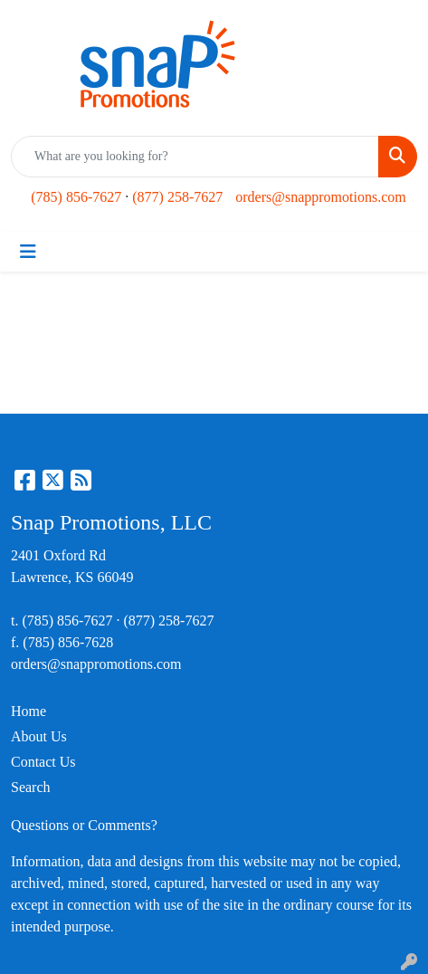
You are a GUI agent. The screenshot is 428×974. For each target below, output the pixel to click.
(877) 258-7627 (177, 197)
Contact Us (43, 761)
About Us (39, 736)
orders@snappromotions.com (320, 197)
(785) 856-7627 (76, 197)
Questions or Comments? (84, 825)
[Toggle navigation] (28, 251)
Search (31, 787)
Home (28, 711)
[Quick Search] (195, 156)
